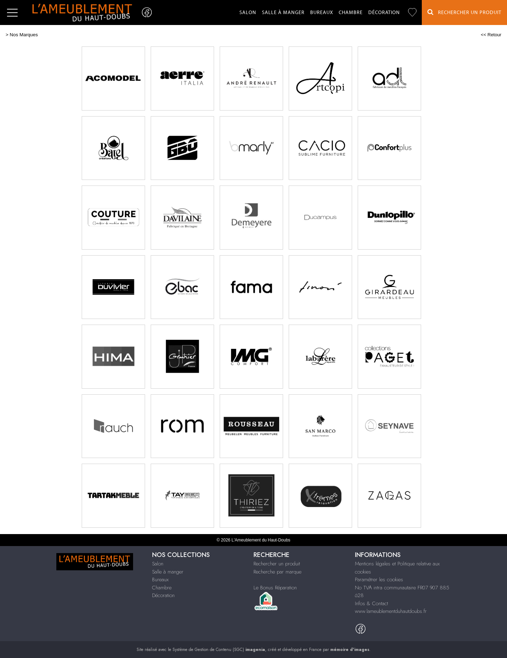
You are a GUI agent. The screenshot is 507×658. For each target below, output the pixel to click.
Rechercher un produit (277, 564)
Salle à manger (283, 12)
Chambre (351, 12)
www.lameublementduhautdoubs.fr (391, 611)
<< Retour (491, 34)
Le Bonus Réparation (275, 587)
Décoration (384, 12)
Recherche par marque (277, 572)
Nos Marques (24, 34)
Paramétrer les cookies (379, 579)
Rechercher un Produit (464, 12)
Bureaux (321, 12)
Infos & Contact (371, 603)
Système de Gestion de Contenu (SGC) (219, 649)
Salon (247, 12)
